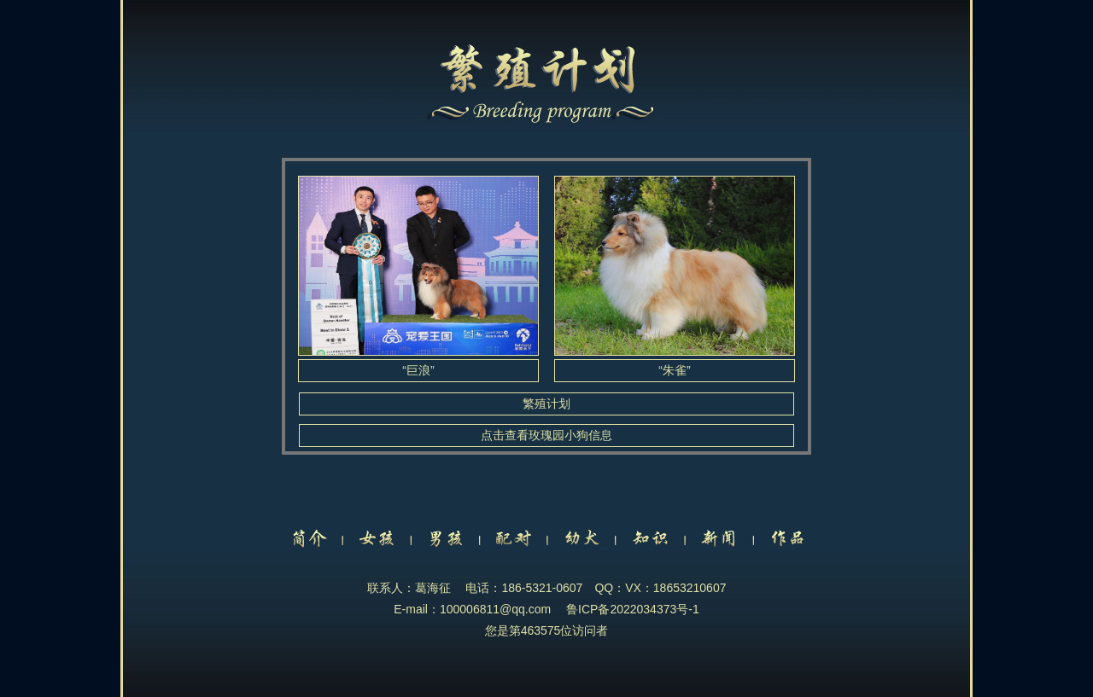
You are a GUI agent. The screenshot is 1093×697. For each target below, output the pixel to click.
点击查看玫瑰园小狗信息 (546, 435)
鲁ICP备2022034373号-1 (632, 609)
